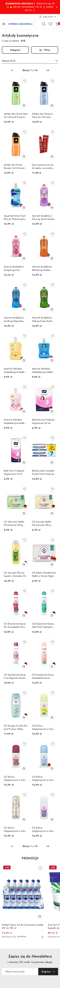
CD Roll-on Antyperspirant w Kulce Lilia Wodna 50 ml (43, 829)
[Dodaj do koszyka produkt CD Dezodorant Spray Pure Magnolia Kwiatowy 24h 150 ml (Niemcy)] (24, 666)
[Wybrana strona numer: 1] (30, 70)
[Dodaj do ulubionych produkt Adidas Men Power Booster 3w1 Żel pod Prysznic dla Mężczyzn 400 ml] (24, 131)
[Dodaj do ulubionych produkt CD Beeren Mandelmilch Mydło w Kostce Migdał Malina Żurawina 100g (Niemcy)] (52, 539)
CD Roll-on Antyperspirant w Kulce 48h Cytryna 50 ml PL (43, 727)
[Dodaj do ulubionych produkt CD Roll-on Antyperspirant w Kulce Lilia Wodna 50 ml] (52, 794)
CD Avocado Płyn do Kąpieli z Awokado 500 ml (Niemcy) (15, 574)
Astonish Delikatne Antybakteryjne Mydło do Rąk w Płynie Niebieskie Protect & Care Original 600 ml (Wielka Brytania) (44, 370)
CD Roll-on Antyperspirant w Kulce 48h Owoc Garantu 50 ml (15, 778)
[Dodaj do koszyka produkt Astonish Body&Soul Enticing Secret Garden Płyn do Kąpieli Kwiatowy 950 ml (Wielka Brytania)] (52, 207)
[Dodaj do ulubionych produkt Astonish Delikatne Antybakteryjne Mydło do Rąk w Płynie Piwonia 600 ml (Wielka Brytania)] (24, 386)
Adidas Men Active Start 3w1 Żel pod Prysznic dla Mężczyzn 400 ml (15, 115)
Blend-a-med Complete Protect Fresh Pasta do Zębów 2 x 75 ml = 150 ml (43, 472)
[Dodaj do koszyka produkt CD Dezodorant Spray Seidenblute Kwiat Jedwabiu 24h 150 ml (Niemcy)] (52, 666)
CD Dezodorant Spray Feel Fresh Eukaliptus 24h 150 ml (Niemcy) (43, 625)
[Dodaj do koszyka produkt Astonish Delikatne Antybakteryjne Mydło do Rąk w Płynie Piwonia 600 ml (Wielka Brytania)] (24, 411)
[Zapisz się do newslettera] (20, 971)
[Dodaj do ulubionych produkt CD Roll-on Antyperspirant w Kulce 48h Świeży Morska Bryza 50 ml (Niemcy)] (52, 743)
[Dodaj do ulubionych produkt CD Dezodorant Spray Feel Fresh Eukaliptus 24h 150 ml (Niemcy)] (52, 590)
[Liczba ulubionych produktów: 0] (50, 24)
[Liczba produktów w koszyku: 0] (57, 24)
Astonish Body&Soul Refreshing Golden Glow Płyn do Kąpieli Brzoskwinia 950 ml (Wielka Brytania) (42, 268)
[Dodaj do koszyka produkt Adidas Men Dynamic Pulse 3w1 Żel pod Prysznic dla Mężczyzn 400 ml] (52, 105)
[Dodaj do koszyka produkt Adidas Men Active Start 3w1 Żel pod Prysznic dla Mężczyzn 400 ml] (24, 105)
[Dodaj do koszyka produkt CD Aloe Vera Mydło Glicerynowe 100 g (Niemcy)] (24, 513)
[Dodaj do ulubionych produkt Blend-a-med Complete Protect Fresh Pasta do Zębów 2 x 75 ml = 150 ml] (52, 437)
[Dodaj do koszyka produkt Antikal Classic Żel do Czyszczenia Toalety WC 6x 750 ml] (40, 916)
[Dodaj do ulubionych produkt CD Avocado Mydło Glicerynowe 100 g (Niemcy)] (52, 488)
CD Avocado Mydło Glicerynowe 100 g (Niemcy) (41, 523)
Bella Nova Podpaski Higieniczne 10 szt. (14, 472)
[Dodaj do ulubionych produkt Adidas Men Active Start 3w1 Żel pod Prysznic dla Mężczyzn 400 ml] (24, 80)
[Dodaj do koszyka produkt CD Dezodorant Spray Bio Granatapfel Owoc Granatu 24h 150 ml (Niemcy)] (24, 615)
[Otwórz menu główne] (4, 24)
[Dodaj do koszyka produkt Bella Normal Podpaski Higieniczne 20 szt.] (52, 411)
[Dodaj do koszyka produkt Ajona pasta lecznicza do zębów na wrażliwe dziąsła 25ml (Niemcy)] (52, 156)
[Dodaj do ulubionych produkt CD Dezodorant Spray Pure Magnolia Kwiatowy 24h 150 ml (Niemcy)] (24, 641)
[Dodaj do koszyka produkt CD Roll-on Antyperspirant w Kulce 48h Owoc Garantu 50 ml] (24, 768)
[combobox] (30, 61)
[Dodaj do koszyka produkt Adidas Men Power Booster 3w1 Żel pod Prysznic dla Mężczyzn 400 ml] (24, 156)
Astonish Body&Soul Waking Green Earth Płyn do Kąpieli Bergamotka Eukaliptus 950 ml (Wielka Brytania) (43, 319)
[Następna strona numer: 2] (47, 70)
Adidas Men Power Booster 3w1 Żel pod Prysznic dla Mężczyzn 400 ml (15, 166)
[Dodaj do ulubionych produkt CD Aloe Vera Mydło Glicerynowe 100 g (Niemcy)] (24, 488)
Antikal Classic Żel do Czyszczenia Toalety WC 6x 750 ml (23, 926)
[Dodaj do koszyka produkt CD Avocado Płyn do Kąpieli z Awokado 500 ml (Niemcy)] (24, 564)
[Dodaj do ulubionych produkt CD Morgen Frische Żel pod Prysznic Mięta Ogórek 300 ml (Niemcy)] (24, 692)
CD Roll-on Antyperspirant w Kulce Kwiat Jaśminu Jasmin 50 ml (16, 829)
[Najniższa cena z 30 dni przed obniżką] (42, 936)
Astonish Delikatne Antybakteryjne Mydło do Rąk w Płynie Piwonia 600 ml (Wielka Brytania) (16, 421)
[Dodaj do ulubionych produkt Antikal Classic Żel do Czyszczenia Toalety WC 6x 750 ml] (40, 868)
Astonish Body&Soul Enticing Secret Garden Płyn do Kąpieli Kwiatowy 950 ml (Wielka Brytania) (43, 217)
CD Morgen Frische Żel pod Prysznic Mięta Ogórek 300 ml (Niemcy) (15, 727)
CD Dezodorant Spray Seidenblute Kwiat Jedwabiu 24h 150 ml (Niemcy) (43, 676)
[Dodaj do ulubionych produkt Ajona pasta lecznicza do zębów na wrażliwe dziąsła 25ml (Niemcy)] (52, 131)
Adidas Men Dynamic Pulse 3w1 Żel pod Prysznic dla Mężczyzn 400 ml (43, 115)
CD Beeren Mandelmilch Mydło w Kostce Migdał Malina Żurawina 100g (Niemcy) (44, 574)
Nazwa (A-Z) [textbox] (8, 61)
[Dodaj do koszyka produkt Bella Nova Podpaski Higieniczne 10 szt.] (24, 462)
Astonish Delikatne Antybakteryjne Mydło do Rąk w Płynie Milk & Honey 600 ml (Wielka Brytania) (16, 370)
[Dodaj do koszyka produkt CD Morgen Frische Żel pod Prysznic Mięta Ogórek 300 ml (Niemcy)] (24, 717)
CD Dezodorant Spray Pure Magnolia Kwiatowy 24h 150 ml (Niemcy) (16, 676)
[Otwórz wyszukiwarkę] (43, 24)
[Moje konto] (47, 16)
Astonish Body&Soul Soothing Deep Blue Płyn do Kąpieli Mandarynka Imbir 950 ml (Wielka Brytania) (15, 319)
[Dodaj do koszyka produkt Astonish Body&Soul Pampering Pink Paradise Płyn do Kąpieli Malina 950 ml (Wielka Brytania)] (24, 258)
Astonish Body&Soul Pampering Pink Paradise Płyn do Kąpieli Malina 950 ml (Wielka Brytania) (15, 268)
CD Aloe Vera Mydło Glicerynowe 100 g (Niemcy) (14, 523)
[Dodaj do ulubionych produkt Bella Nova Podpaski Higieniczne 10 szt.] (24, 437)
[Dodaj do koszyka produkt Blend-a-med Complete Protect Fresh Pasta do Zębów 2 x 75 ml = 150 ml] (52, 462)
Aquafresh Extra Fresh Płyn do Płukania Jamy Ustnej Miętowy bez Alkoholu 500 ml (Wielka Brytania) (14, 217)
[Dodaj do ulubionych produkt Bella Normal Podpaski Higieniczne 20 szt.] (52, 386)
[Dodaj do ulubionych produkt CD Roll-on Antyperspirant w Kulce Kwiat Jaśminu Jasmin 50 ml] (24, 794)
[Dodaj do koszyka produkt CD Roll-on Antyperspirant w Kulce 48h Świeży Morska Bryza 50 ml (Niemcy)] (52, 768)
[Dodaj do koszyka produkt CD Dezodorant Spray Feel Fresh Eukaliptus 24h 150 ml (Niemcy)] (52, 615)
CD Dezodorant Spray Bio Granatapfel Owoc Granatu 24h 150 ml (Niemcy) (15, 625)
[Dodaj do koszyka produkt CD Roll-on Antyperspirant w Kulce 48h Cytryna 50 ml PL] (52, 717)
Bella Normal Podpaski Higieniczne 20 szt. (43, 421)
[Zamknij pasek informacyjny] (56, 7)
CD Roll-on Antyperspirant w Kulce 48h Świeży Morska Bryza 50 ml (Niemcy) (43, 778)
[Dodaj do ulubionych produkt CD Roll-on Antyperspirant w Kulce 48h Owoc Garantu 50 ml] (24, 743)
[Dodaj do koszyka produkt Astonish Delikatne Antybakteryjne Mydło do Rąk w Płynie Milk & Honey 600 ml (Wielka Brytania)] (24, 360)
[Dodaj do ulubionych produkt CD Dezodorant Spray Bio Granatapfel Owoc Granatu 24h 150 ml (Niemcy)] (24, 590)
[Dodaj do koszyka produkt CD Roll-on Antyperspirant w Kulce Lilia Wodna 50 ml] (52, 819)
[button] (30, 860)
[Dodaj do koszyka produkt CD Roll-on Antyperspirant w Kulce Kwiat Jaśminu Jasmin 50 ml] (24, 819)
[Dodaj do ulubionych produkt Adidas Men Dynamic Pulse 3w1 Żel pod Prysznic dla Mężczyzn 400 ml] (52, 80)
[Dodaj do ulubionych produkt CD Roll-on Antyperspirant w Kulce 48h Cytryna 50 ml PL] (52, 692)
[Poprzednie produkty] (6, 890)
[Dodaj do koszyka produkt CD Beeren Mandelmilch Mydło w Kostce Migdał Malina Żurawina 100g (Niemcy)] (52, 564)
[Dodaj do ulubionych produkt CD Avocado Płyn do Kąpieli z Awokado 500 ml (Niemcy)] (24, 539)
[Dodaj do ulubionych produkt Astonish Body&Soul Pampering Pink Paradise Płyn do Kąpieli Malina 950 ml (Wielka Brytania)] (24, 233)
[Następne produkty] (54, 890)
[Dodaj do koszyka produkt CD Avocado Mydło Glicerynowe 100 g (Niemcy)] (52, 513)
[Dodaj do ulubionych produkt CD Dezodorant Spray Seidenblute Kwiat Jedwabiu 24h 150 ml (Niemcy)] (52, 641)
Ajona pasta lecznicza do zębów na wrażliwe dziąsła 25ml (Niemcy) (43, 166)
